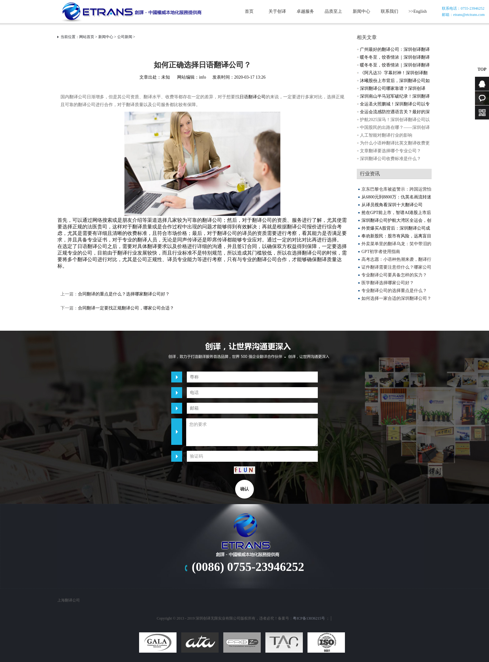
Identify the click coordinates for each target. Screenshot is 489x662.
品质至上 (333, 11)
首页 (249, 11)
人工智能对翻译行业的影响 (386, 135)
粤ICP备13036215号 (309, 618)
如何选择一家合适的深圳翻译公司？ (396, 298)
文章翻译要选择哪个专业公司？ (390, 150)
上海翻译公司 (68, 600)
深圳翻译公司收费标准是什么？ (390, 158)
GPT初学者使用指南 (380, 251)
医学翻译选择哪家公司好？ (387, 282)
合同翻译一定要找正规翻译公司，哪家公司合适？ (126, 308)
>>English (418, 11)
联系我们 (389, 11)
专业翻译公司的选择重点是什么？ (394, 290)
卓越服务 (305, 11)
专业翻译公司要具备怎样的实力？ (394, 275)
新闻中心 (361, 11)
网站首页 (86, 37)
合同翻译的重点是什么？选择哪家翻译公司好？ (124, 294)
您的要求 (252, 432)
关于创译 (277, 11)
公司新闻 (124, 37)
